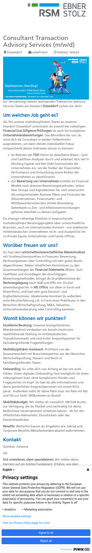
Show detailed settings (16, 516)
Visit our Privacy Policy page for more (26, 522)
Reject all (46, 541)
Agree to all (46, 532)
